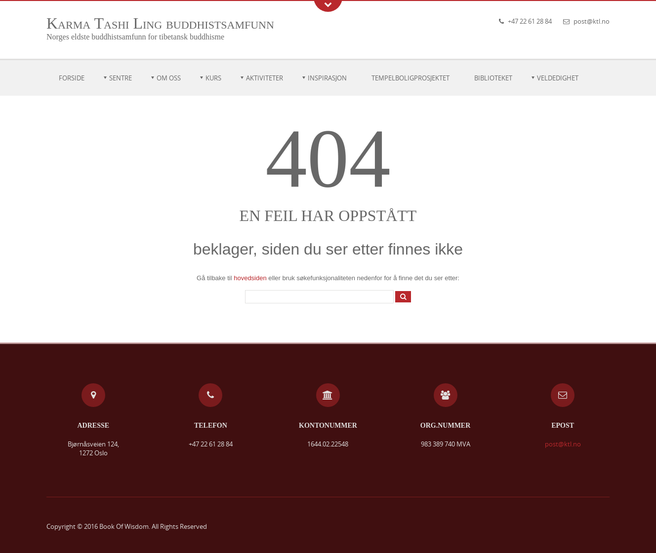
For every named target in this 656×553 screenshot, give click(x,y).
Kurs (213, 78)
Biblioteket (493, 78)
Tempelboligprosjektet (410, 78)
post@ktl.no (592, 21)
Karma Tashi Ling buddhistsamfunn (160, 23)
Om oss (169, 78)
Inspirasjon (327, 78)
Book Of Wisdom (124, 526)
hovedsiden (250, 278)
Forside (71, 78)
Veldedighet (557, 78)
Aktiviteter (264, 78)
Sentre (120, 78)
